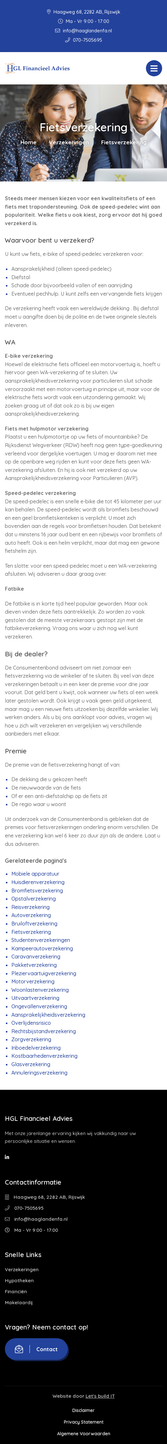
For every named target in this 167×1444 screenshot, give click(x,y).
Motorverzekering (32, 981)
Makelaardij (19, 1302)
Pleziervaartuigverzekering (43, 973)
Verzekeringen (69, 142)
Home (28, 142)
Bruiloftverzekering (34, 923)
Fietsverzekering (31, 932)
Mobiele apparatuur (35, 873)
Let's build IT (100, 1396)
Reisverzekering (30, 907)
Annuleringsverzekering (39, 1072)
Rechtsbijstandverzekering (43, 1031)
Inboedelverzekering (36, 1048)
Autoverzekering (31, 915)
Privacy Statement (83, 1422)
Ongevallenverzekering (39, 1006)
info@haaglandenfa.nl (83, 30)
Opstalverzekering (33, 898)
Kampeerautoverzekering (42, 948)
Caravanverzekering (35, 956)
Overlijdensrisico (31, 1023)
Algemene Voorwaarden (83, 1434)
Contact (36, 1349)
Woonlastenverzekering (40, 990)
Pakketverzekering (34, 965)
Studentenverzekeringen (40, 940)
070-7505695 (83, 40)
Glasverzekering (30, 1064)
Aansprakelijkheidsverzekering (48, 1015)
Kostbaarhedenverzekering (44, 1056)
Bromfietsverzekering (37, 890)
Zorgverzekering (31, 1039)
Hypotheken (19, 1280)
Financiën (16, 1291)
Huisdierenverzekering (38, 882)
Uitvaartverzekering (35, 998)
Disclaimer (83, 1410)
